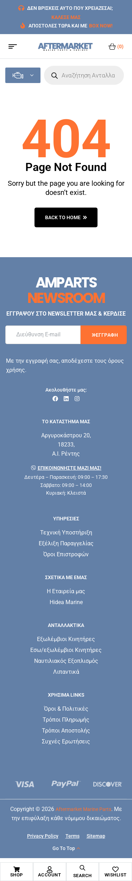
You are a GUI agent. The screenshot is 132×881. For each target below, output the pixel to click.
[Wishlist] (115, 869)
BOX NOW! (101, 25)
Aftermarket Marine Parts (83, 809)
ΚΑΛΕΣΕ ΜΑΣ (66, 17)
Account (49, 874)
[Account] (49, 869)
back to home (66, 217)
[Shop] (16, 869)
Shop (16, 874)
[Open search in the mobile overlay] (83, 75)
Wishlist (116, 874)
